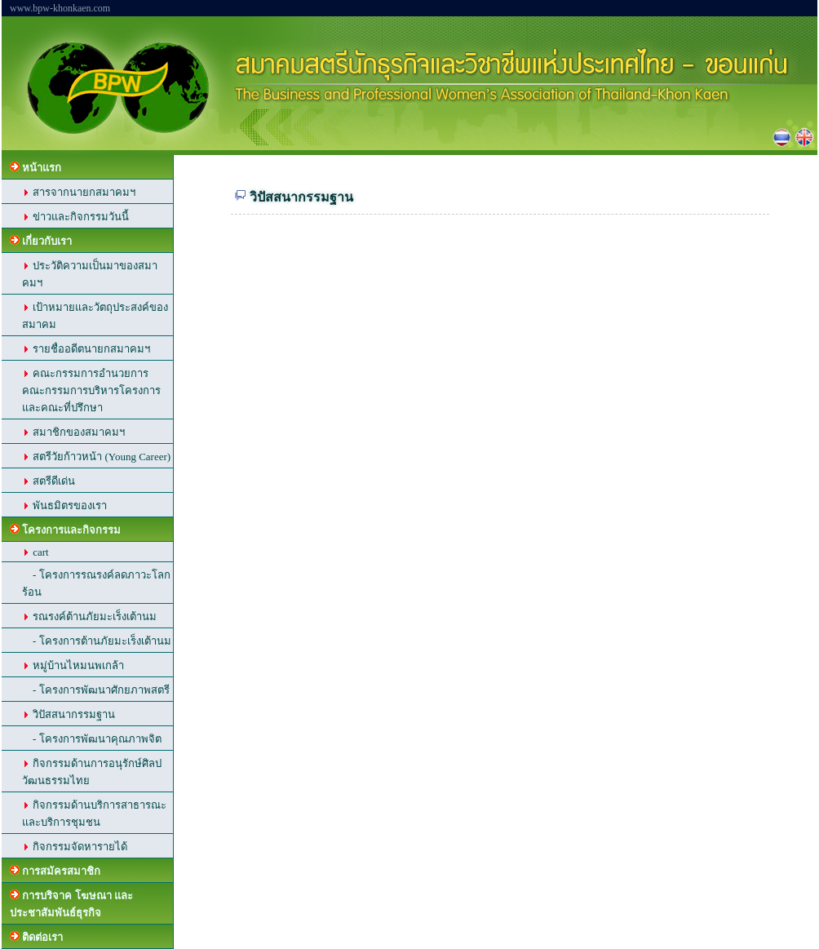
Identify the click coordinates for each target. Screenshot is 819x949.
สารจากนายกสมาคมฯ (78, 192)
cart (35, 552)
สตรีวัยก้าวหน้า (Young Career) (96, 456)
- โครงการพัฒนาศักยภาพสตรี (96, 690)
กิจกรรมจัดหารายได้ (74, 846)
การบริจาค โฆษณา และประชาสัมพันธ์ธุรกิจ (71, 904)
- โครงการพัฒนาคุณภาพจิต (92, 739)
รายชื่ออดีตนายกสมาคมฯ (86, 349)
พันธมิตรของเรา (64, 505)
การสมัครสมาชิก (55, 871)
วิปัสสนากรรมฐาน (68, 714)
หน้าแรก (35, 168)
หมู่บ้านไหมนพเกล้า (73, 665)
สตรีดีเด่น (48, 481)
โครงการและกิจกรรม (65, 530)
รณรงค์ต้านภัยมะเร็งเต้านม (89, 616)
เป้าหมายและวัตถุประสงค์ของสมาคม (95, 315)
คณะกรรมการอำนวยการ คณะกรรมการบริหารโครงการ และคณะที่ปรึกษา (91, 390)
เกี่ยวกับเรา (41, 241)
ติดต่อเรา (36, 937)
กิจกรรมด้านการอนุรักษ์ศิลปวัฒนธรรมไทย (92, 772)
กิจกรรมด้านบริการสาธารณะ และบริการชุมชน (94, 813)
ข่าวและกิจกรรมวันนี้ (75, 217)
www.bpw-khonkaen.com (60, 8)
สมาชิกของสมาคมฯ (73, 432)
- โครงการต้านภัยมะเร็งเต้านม (96, 641)
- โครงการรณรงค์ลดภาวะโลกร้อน (96, 583)
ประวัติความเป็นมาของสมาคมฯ (89, 274)
